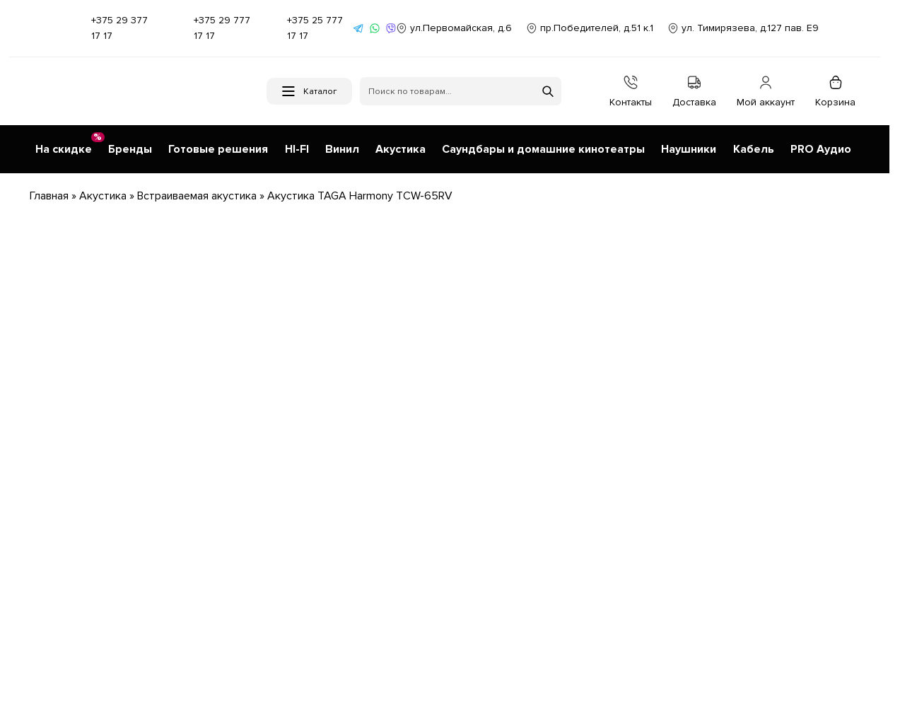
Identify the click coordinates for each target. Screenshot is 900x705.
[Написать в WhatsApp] (374, 28)
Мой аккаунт (766, 91)
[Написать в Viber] (391, 28)
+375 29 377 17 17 (109, 28)
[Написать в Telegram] (358, 28)
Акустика (103, 191)
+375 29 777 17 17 (211, 28)
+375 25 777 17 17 (309, 28)
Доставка (694, 91)
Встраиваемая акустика (197, 191)
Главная (49, 191)
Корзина (835, 91)
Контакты (630, 91)
